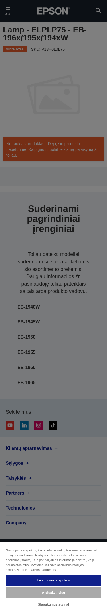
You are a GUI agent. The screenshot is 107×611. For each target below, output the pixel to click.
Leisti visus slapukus (53, 580)
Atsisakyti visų (53, 592)
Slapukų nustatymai (53, 604)
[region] (53, 576)
